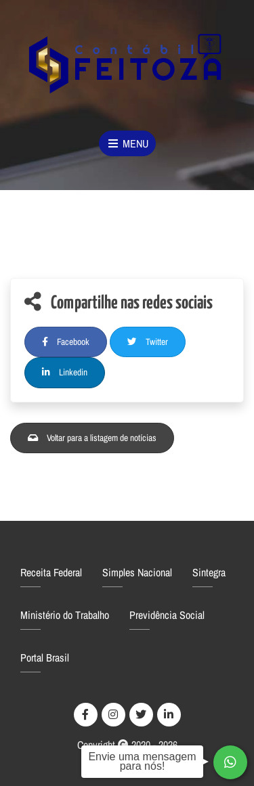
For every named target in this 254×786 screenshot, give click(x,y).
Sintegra (209, 572)
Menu (127, 143)
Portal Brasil (44, 657)
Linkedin (64, 372)
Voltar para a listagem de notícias (92, 438)
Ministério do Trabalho (64, 614)
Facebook (65, 342)
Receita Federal (51, 572)
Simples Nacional (137, 572)
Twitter (147, 342)
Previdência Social (167, 614)
